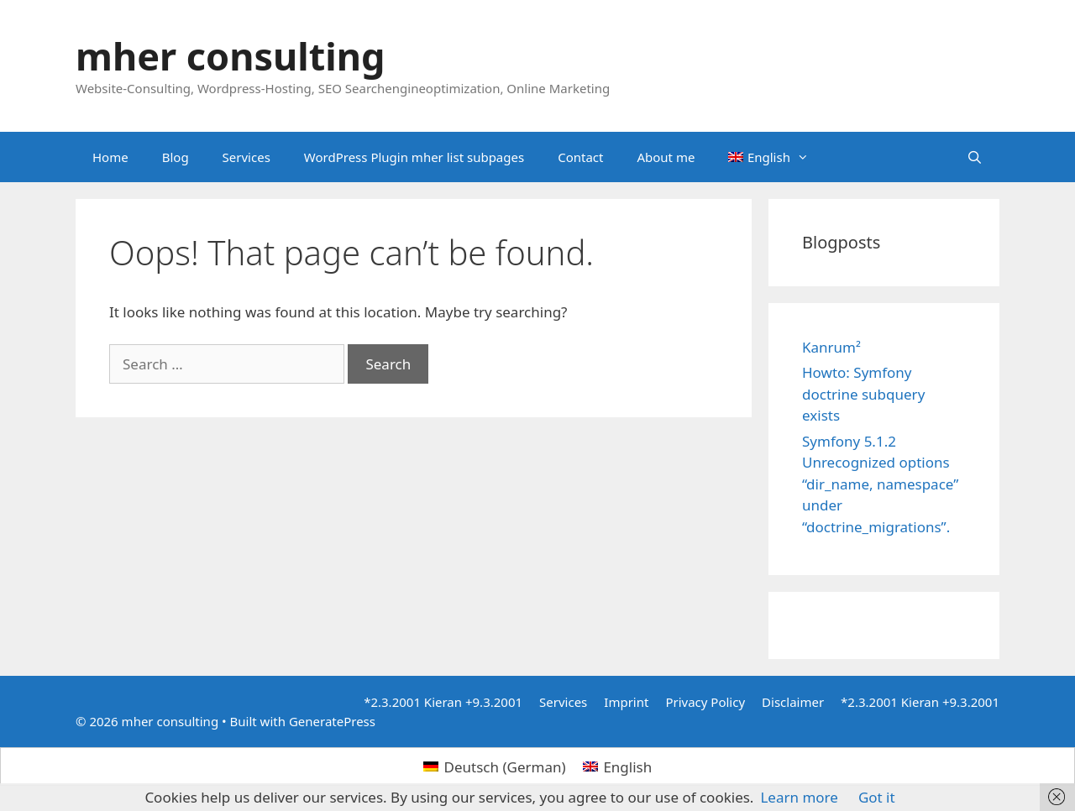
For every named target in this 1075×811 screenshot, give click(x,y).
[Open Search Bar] (974, 157)
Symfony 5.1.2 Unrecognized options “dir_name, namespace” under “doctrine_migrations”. (880, 484)
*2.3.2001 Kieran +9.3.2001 (443, 701)
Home (110, 157)
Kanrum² (831, 347)
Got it (876, 797)
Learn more (798, 797)
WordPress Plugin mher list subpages (414, 157)
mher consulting (230, 55)
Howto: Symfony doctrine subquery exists (863, 394)
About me (666, 157)
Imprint (626, 701)
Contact (580, 157)
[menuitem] (768, 157)
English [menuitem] (627, 767)
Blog (175, 157)
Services (246, 157)
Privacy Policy (705, 701)
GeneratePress (332, 721)
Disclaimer (793, 701)
